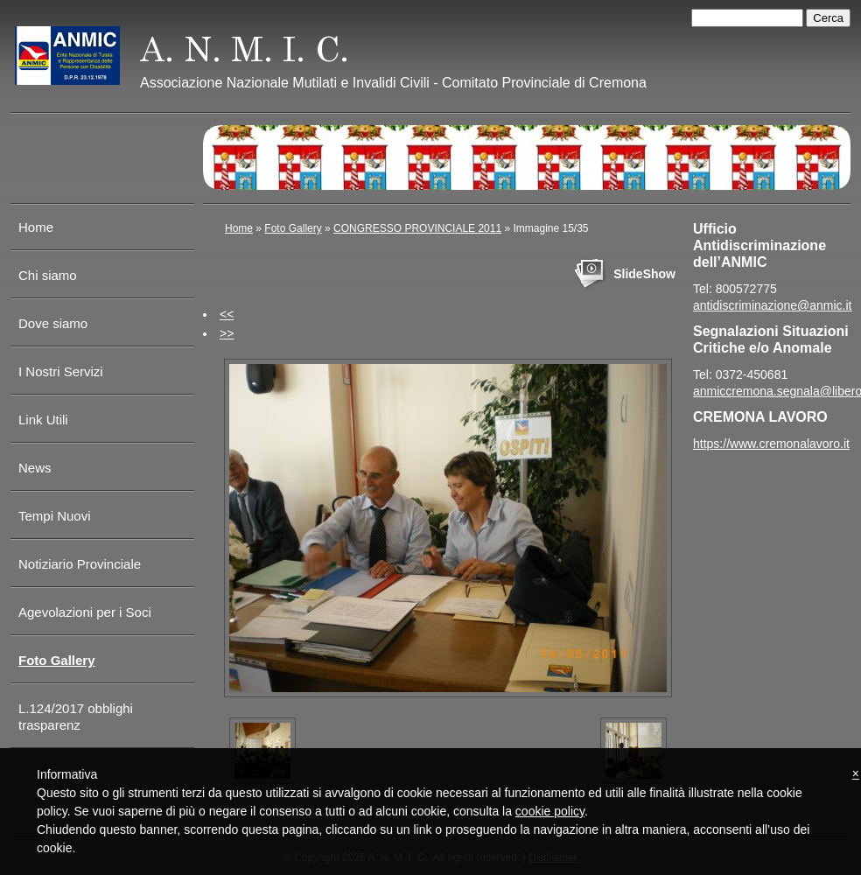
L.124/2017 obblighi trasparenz (75, 716)
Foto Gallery (56, 660)
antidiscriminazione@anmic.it (772, 305)
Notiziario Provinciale (79, 563)
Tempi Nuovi (54, 515)
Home (35, 227)
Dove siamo (53, 323)
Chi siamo (47, 275)
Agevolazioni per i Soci (84, 612)
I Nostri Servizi (60, 371)
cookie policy (549, 811)
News (35, 467)
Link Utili (43, 419)
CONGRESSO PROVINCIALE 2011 (417, 228)
